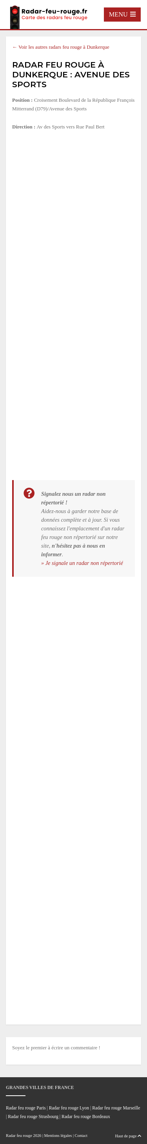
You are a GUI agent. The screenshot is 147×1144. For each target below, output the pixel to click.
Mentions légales (58, 1135)
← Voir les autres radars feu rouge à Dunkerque (60, 47)
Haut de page (128, 1136)
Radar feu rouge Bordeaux (86, 1116)
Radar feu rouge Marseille (116, 1108)
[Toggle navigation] (122, 14)
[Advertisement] (73, 214)
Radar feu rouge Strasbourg (33, 1116)
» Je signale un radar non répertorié (82, 563)
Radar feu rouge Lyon (69, 1108)
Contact (81, 1135)
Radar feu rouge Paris (26, 1108)
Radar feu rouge (19, 1135)
